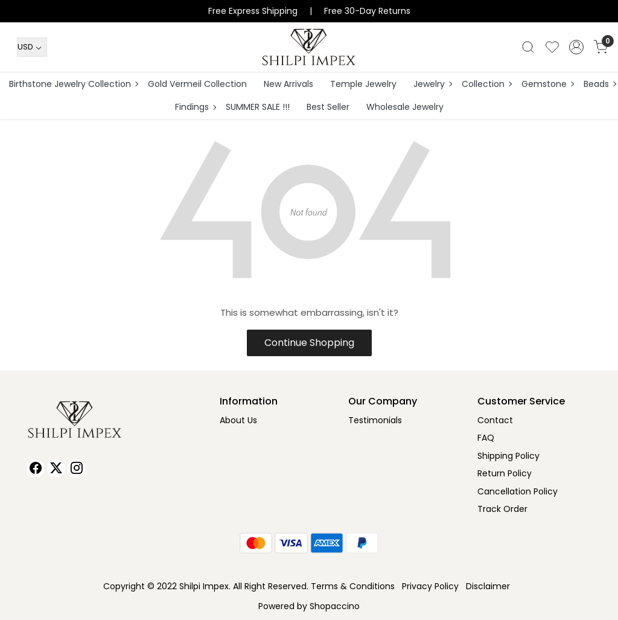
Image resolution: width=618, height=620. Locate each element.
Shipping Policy (508, 456)
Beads (600, 84)
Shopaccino (335, 606)
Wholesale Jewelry (405, 107)
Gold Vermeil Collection (197, 84)
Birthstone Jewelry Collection (73, 84)
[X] (56, 468)
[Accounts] (576, 47)
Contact (495, 420)
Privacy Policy (430, 586)
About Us (238, 420)
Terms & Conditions (353, 586)
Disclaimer (488, 586)
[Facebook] (36, 468)
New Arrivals (288, 84)
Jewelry (432, 84)
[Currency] (32, 47)
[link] (528, 47)
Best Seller (328, 107)
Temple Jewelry (363, 84)
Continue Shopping (309, 343)
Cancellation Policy (517, 491)
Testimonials (375, 420)
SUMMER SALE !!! (258, 107)
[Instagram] (77, 468)
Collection (486, 84)
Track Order (502, 509)
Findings (195, 107)
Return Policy (504, 473)
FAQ (485, 438)
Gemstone (547, 84)
